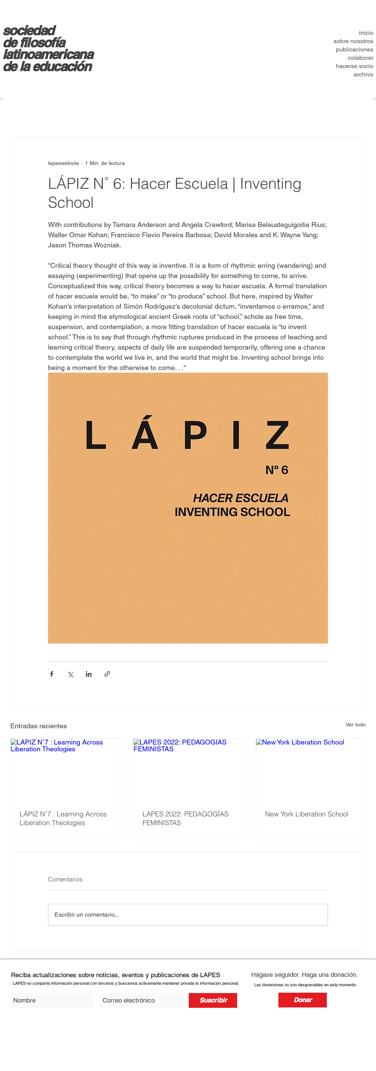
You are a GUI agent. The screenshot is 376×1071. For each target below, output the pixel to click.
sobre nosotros (353, 41)
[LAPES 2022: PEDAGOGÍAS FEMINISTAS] (188, 769)
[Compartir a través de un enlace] (107, 674)
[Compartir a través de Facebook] (51, 674)
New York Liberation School (306, 814)
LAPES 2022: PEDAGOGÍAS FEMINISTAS (185, 818)
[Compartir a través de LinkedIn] (88, 674)
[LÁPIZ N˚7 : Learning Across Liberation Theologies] (65, 769)
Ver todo (356, 724)
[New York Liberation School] (310, 769)
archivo (363, 74)
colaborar (360, 57)
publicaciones (354, 49)
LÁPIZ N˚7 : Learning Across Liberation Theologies (63, 818)
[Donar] (302, 1000)
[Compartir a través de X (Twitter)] (70, 674)
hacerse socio (354, 66)
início (366, 32)
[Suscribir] (213, 1000)
